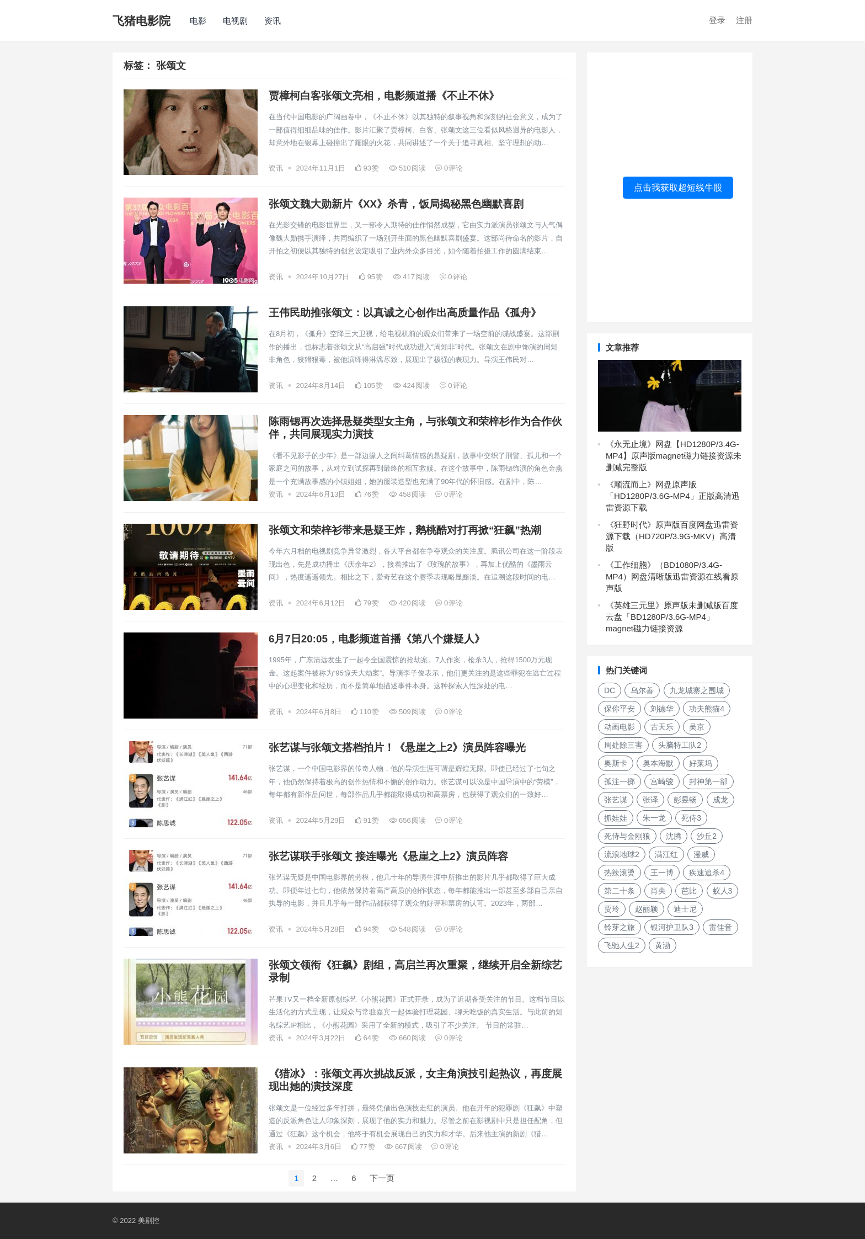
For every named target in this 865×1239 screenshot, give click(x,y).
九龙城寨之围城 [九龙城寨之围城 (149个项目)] (697, 690)
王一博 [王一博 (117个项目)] (662, 872)
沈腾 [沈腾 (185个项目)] (673, 836)
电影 (198, 20)
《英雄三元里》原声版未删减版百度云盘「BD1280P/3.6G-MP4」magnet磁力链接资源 (672, 616)
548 (407, 929)
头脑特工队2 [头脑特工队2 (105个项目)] (679, 745)
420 (407, 603)
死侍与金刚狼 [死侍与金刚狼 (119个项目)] (627, 836)
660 (407, 1038)
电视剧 (235, 20)
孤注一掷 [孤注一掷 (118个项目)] (619, 781)
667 (403, 1146)
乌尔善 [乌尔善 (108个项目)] (642, 690)
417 (411, 277)
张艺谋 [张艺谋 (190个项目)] (615, 799)
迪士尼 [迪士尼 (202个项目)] (685, 909)
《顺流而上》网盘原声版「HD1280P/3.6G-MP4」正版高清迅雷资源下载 (673, 496)
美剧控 (148, 1220)
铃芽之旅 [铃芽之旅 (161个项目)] (619, 927)
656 (407, 820)
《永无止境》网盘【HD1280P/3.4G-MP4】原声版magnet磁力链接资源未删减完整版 (673, 455)
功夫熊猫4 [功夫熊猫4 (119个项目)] (706, 708)
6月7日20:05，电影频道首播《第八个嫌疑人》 (377, 639)
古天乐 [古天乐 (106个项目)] (662, 726)
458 (407, 494)
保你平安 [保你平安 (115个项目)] (619, 708)
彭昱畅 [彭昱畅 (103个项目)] (685, 799)
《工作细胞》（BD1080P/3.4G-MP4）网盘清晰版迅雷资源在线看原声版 (672, 576)
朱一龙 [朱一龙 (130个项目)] (654, 817)
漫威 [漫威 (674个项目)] (701, 854)
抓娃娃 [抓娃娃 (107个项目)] (615, 817)
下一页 (382, 1178)
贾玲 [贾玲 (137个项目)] (612, 909)
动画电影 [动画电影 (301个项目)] (619, 726)
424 (411, 385)
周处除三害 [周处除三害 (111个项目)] (623, 745)
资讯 (272, 20)
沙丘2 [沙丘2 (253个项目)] (707, 836)
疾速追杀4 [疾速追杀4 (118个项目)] (706, 872)
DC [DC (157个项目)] (609, 690)
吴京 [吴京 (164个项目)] (696, 726)
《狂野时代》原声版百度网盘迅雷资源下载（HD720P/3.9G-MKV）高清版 (672, 536)
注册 (744, 20)
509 (407, 712)
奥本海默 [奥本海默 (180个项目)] (658, 763)
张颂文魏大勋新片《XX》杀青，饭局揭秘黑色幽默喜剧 (396, 204)
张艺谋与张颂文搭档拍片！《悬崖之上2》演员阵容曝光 (397, 747)
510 (407, 168)
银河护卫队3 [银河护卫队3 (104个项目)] (671, 927)
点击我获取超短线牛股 (678, 187)
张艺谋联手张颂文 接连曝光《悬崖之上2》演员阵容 (388, 856)
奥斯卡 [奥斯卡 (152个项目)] (615, 763)
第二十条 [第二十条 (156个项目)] (619, 890)
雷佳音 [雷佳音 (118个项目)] (720, 927)
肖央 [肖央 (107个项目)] (658, 890)
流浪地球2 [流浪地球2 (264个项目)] (621, 854)
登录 (717, 20)
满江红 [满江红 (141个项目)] (666, 854)
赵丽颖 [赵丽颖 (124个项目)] (646, 909)
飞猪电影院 (141, 20)
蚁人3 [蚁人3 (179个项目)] (723, 890)
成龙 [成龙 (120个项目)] (720, 799)
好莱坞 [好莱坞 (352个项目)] (700, 763)
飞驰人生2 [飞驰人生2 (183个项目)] (621, 945)
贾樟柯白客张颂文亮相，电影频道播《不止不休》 (384, 96)
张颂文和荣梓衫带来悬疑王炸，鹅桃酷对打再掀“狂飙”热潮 (405, 530)
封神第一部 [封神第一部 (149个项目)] (708, 781)
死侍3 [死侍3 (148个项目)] (691, 817)
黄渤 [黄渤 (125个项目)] (662, 945)
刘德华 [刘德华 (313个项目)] (662, 708)
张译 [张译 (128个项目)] (650, 799)
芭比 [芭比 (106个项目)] (689, 890)
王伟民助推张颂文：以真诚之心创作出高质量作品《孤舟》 (405, 312)
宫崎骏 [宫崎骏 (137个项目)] (662, 781)
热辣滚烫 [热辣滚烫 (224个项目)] (619, 872)
